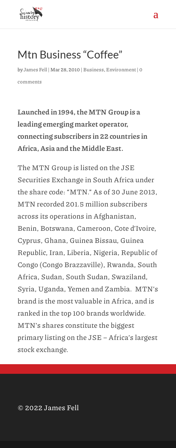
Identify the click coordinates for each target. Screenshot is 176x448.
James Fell (35, 69)
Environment (121, 69)
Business (93, 69)
